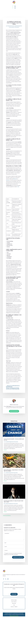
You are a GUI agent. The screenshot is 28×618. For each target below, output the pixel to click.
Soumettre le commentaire (18, 557)
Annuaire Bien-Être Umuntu (14, 615)
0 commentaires (16, 27)
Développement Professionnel (13, 441)
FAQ (14, 605)
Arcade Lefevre (9, 25)
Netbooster (15, 178)
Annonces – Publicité (14, 606)
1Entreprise (8, 180)
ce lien (18, 186)
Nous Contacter (14, 601)
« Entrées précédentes (7, 515)
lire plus (5, 449)
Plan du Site (14, 603)
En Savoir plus (14, 594)
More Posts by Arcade (14, 411)
